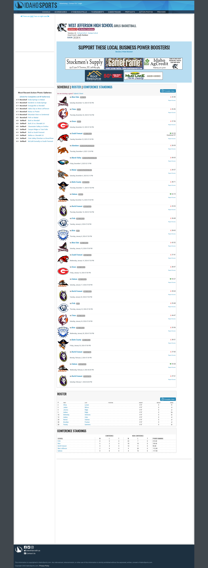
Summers (88, 424)
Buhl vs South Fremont (36, 132)
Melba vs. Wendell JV (36, 135)
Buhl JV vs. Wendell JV (36, 123)
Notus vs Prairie (33, 112)
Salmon (73, 194)
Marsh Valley (75, 158)
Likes (86, 417)
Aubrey (65, 417)
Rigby (86, 410)
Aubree (65, 412)
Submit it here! (78, 93)
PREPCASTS (130, 12)
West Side (74, 97)
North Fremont (76, 206)
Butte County (75, 182)
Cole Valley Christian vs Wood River (41, 138)
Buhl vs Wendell (34, 120)
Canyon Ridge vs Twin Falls (38, 129)
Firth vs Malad (33, 118)
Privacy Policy (44, 566)
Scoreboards (61, 12)
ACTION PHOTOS (146, 12)
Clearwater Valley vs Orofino (38, 126)
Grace (73, 121)
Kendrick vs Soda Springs (37, 103)
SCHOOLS (46, 12)
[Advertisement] (34, 70)
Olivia (65, 405)
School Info (82, 33)
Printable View (168, 91)
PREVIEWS (161, 12)
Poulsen (87, 422)
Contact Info (93, 33)
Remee (65, 420)
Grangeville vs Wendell (36, 106)
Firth (72, 218)
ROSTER (76, 87)
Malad (73, 170)
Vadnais (87, 420)
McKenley (66, 415)
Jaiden (65, 407)
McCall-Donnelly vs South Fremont (40, 141)
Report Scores (172, 100)
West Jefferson (62, 448)
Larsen (87, 405)
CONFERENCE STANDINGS (97, 87)
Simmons (87, 415)
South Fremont (76, 133)
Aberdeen (74, 146)
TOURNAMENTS (97, 12)
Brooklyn (66, 422)
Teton (73, 109)
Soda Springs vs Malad (36, 100)
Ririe (72, 231)
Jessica (65, 410)
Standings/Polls (79, 12)
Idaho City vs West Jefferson (38, 109)
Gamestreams (114, 12)
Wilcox (87, 407)
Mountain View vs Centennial (38, 115)
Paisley (65, 424)
